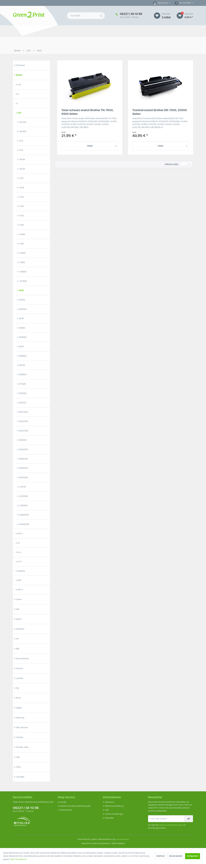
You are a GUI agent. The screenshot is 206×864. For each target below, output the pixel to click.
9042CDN (23, 449)
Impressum (109, 802)
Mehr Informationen (18, 859)
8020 (21, 290)
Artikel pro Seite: (171, 164)
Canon (19, 599)
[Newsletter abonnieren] (188, 818)
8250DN (22, 393)
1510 (21, 150)
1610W (22, 159)
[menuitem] (162, 3)
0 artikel (166, 17)
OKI (17, 688)
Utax (18, 757)
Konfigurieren (192, 856)
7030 (21, 215)
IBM (17, 648)
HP (17, 639)
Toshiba (19, 737)
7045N (22, 234)
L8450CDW (24, 524)
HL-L (19, 552)
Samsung (20, 717)
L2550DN (23, 505)
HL (18, 543)
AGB (106, 810)
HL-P (19, 561)
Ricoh (18, 698)
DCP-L (20, 533)
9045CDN (23, 459)
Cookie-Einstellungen (113, 814)
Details (101, 145)
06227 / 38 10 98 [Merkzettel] (131, 14)
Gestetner (20, 629)
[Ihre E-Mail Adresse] (166, 818)
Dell (17, 609)
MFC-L (20, 589)
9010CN (22, 403)
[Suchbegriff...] (86, 15)
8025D (22, 300)
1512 (21, 141)
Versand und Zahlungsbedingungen (75, 806)
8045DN (22, 337)
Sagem (19, 708)
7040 (21, 225)
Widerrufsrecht (65, 810)
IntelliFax (21, 571)
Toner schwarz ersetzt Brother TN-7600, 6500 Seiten (88, 112)
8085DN (22, 374)
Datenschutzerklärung (114, 806)
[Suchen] (102, 15)
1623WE (22, 131)
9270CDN (23, 477)
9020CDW (23, 421)
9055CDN (23, 468)
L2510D (22, 487)
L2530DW (23, 496)
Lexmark (19, 678)
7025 (21, 206)
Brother (19, 75)
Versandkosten (122, 839)
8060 (21, 346)
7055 (21, 244)
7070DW (23, 281)
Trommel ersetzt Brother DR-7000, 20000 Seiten (159, 112)
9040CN (22, 440)
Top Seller (20, 777)
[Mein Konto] (161, 3)
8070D (22, 365)
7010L (21, 187)
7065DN (22, 272)
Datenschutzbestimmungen (171, 825)
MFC (19, 580)
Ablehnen (160, 856)
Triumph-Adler (22, 747)
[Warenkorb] (180, 15)
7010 (21, 178)
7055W (22, 253)
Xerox (18, 767)
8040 (21, 318)
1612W (22, 169)
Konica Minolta (22, 658)
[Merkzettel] (157, 15)
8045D (22, 328)
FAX (19, 85)
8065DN (22, 356)
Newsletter (109, 818)
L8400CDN (24, 515)
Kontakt (62, 802)
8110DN (22, 384)
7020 (21, 197)
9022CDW (23, 431)
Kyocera (19, 668)
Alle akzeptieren (175, 856)
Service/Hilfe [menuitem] (183, 3)
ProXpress (20, 65)
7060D (22, 262)
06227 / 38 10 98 (26, 808)
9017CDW (23, 412)
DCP (19, 113)
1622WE (22, 122)
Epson (19, 619)
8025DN (22, 309)
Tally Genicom (22, 727)
